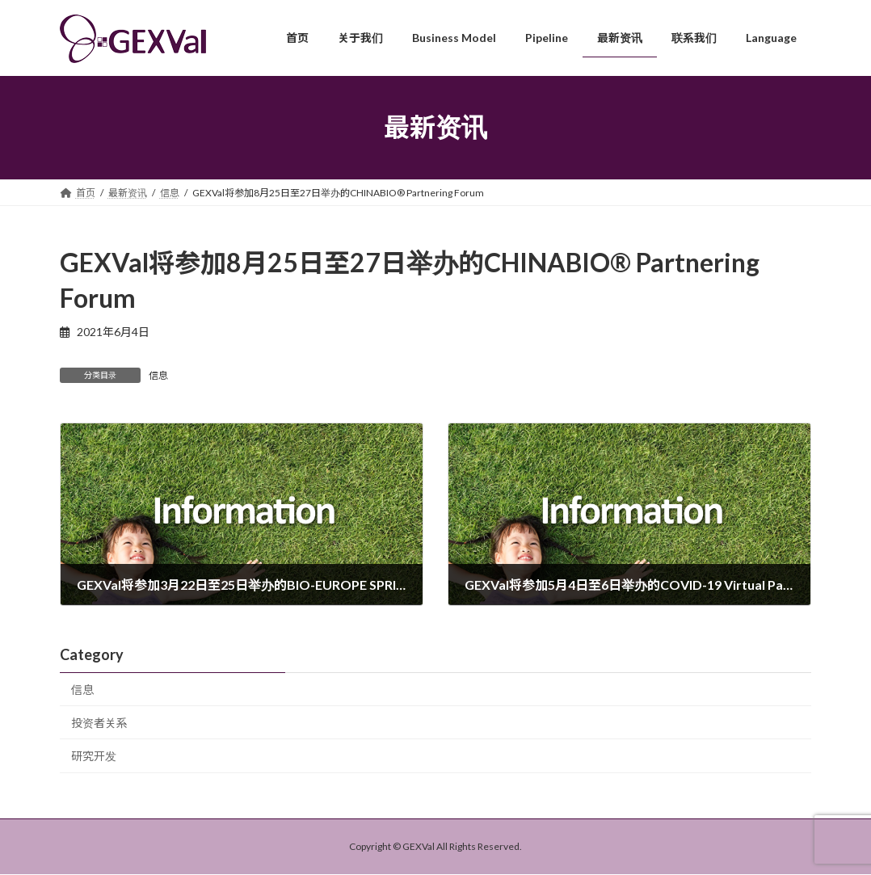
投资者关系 (99, 723)
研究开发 (93, 757)
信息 (158, 375)
